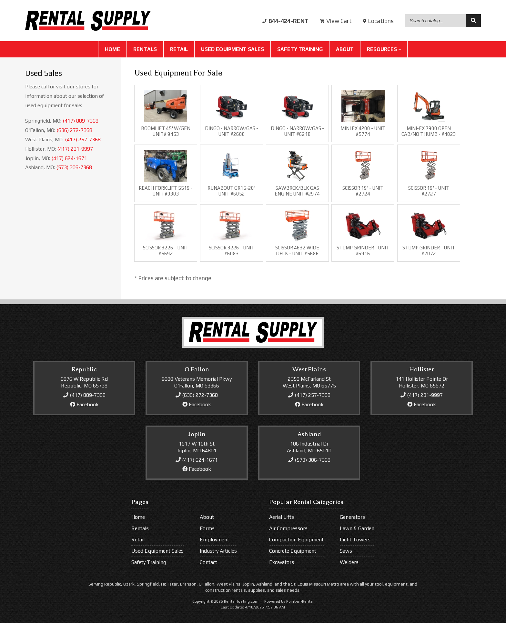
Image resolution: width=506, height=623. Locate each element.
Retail (179, 50)
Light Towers (355, 540)
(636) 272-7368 (74, 130)
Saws (346, 551)
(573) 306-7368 (74, 167)
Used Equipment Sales (232, 50)
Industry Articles (218, 551)
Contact (208, 562)
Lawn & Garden (357, 528)
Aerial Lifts (281, 517)
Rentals (145, 50)
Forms (207, 528)
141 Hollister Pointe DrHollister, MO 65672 (422, 382)
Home (112, 50)
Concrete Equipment (292, 551)
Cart (336, 21)
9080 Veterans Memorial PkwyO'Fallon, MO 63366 (197, 382)
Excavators (281, 562)
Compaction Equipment (296, 540)
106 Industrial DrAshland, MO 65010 (309, 447)
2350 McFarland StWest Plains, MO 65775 (309, 382)
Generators (352, 517)
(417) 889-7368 (80, 121)
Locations (378, 21)
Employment (214, 540)
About (345, 50)
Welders (349, 562)
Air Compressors (288, 528)
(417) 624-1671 (69, 158)
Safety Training (300, 50)
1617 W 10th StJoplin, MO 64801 (197, 447)
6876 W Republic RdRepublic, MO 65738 (84, 382)
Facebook (84, 404)
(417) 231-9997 (75, 149)
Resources (384, 50)
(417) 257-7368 (83, 139)
